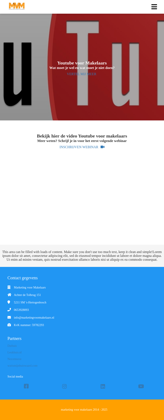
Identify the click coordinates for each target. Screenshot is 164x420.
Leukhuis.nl (14, 352)
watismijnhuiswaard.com (22, 365)
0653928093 (21, 310)
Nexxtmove (14, 359)
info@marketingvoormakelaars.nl (34, 317)
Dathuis (12, 345)
